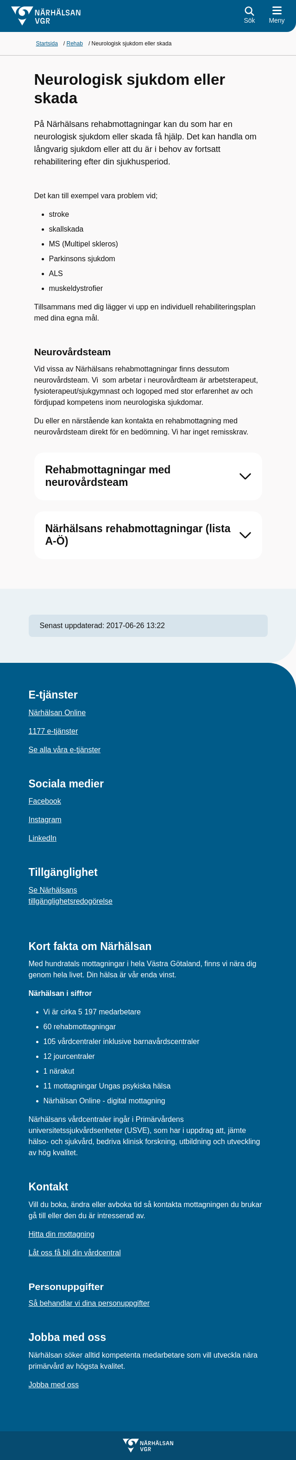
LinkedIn (43, 838)
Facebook (45, 801)
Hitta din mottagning (61, 1234)
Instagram (45, 820)
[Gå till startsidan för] (46, 15)
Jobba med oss (54, 1385)
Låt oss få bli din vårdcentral (75, 1253)
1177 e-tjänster (53, 731)
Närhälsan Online (57, 713)
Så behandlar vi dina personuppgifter (89, 1303)
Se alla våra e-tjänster (65, 750)
